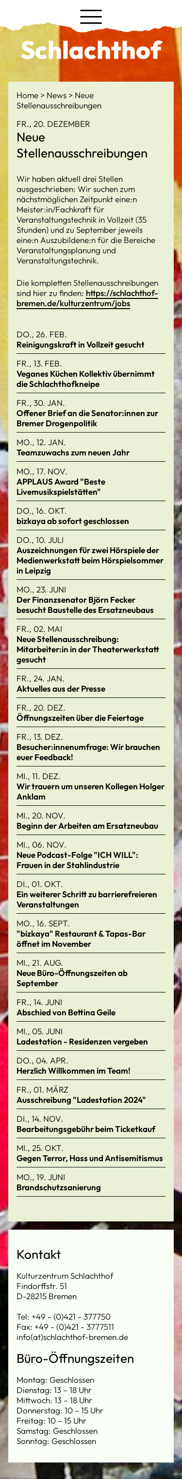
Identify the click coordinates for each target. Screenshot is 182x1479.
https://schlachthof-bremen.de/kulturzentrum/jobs (87, 298)
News (57, 95)
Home (28, 95)
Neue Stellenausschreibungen (59, 100)
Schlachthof (91, 49)
